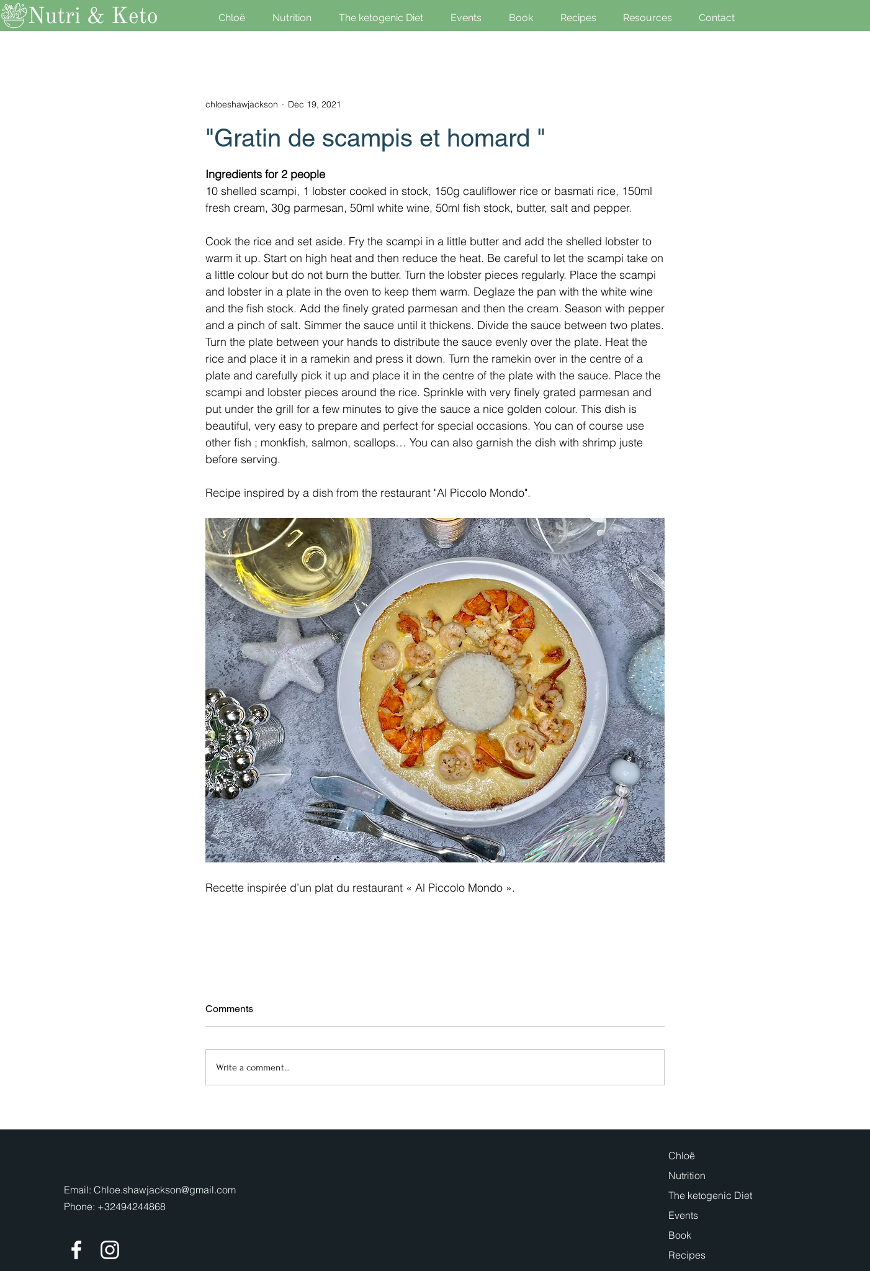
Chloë (681, 1155)
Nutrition (687, 1175)
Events (683, 1215)
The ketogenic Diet (710, 1195)
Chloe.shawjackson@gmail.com (165, 1189)
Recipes (687, 1255)
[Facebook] (76, 1249)
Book (679, 1235)
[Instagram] (109, 1249)
